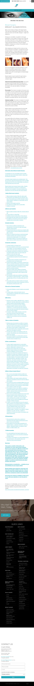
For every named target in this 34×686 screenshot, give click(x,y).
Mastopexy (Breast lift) (10, 619)
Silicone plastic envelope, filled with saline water (17, 196)
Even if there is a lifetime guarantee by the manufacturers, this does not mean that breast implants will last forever (16, 227)
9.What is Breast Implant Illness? (12, 371)
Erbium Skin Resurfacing (8, 564)
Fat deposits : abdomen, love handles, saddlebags (23, 582)
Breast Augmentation (10, 611)
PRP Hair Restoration (10, 574)
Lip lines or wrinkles (22, 576)
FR (32, 1)
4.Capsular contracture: (10, 242)
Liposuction (21, 539)
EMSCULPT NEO (9, 542)
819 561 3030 (16, 1)
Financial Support (22, 1)
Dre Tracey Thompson (5, 656)
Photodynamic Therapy (10, 538)
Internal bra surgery (10, 609)
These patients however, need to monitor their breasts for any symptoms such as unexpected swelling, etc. (17, 316)
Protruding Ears (22, 603)
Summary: (7, 443)
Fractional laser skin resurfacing (10, 558)
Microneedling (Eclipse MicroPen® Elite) (10, 585)
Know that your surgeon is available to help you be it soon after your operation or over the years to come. (17, 477)
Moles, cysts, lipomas (23, 546)
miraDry (7, 543)
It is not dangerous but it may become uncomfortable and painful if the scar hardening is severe (17, 257)
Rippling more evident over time (13, 203)
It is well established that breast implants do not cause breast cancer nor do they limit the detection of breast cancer (17, 435)
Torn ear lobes (21, 548)
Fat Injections (21, 534)
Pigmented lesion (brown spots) (22, 570)
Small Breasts (21, 607)
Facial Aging (21, 574)
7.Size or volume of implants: (12, 320)
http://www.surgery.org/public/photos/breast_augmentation (17, 489)
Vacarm (27, 683)
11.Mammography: (9, 430)
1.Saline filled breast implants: (12, 193)
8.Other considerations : (10, 341)
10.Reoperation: (9, 416)
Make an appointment (5, 1)
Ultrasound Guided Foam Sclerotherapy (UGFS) (23, 557)
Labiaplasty (21, 537)
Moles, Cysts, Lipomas (23, 594)
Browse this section (17, 20)
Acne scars (21, 586)
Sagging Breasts (22, 597)
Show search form (30, 1)
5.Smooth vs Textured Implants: (12, 286)
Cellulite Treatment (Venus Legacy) (9, 536)
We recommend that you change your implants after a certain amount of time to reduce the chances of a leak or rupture (18, 231)
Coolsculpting (9, 540)
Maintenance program (23, 563)
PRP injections (9, 572)
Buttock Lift (21, 532)
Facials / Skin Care (9, 589)
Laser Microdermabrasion (10, 567)
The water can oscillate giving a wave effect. (16, 204)
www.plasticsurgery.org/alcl (16, 168)
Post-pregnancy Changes (22, 601)
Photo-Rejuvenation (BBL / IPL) (10, 555)
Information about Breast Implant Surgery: (15, 170)
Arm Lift (20, 530)
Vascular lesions (22, 572)
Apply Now (5, 515)
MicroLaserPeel (9, 560)
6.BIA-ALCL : (8, 297)
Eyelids (7, 596)
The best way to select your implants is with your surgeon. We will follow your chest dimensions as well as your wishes (17, 333)
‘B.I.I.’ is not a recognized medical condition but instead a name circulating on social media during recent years (17, 375)
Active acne (21, 579)
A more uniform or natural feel (13, 214)
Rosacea (20, 584)
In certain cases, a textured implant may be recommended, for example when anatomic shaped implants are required (17, 294)
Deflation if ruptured (11, 206)
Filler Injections (9, 578)
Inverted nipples (9, 623)
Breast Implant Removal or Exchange (10, 616)
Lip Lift (7, 594)
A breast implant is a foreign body (14, 245)
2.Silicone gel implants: (10, 208)
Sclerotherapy (21, 554)
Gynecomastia (9, 621)
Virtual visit (18, 10)
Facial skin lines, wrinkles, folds (22, 568)
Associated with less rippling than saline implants (17, 217)
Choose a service (6, 674)
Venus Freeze (8, 530)
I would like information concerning (7, 672)
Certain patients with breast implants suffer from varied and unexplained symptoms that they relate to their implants (18, 380)
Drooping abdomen (22, 599)
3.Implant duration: (9, 223)
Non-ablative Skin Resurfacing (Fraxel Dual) (10, 550)
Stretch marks (21, 588)
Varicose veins (21, 608)
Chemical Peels (9, 587)
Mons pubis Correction (23, 535)
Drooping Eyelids (22, 605)
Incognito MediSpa (12, 5)
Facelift (7, 604)
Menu (32, 5)
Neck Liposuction (9, 599)
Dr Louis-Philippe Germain (6, 660)
